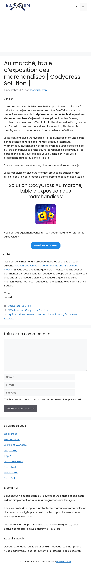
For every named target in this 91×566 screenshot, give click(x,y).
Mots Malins (11, 472)
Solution (26, 306)
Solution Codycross (46, 245)
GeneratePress (63, 561)
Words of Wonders (15, 445)
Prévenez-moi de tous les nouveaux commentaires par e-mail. (43, 399)
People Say (10, 450)
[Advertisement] (45, 33)
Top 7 (7, 456)
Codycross (14, 306)
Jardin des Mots (13, 461)
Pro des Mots (12, 439)
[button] (76, 7)
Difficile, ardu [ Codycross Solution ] (29, 310)
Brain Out (9, 478)
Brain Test (10, 467)
